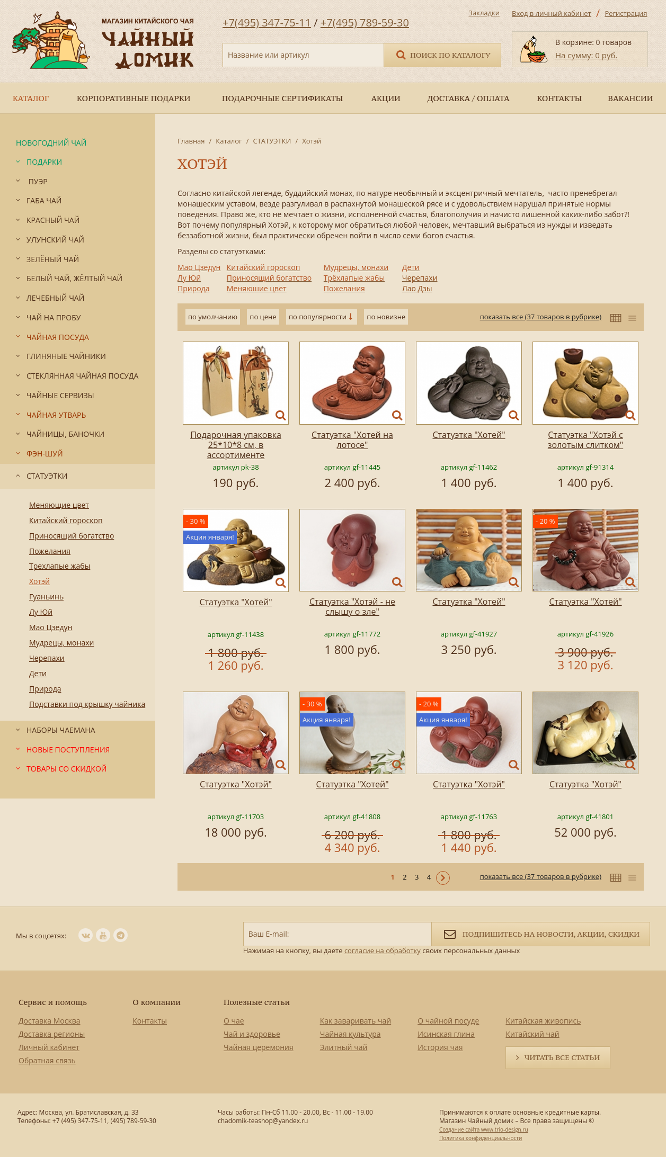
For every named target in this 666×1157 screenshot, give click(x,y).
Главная (191, 141)
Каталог (229, 141)
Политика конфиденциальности (480, 1138)
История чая (440, 1047)
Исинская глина (446, 1034)
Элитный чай (344, 1047)
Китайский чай (532, 1034)
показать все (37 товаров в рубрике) (540, 316)
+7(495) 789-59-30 (365, 22)
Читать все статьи (562, 1057)
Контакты (149, 1021)
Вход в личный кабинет (551, 13)
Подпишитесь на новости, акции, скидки (541, 933)
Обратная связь (47, 1060)
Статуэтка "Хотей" (468, 435)
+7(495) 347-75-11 (267, 22)
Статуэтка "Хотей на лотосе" (352, 440)
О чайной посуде (448, 1021)
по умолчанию (212, 316)
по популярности (318, 316)
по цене (263, 316)
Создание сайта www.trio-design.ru (483, 1129)
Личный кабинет (49, 1047)
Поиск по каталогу (442, 54)
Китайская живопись (543, 1021)
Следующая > (443, 878)
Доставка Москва (50, 1021)
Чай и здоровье (252, 1034)
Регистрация (626, 13)
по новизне (386, 316)
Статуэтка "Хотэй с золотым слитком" (585, 440)
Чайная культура (350, 1034)
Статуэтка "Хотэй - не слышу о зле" (352, 606)
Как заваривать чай (356, 1021)
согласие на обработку (382, 950)
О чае (234, 1021)
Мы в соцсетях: (41, 935)
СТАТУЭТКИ (272, 141)
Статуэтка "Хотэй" (236, 784)
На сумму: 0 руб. (586, 55)
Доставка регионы (52, 1034)
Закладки (484, 12)
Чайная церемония (259, 1047)
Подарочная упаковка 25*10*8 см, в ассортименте (235, 445)
